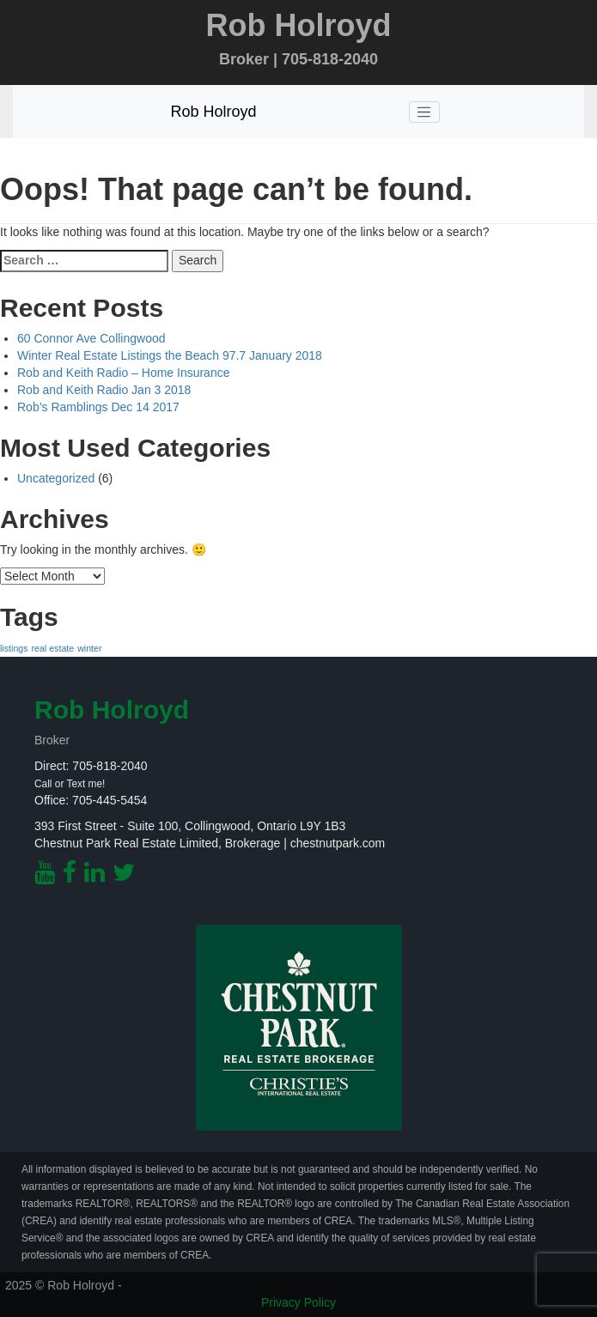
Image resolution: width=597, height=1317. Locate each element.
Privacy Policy (298, 1302)
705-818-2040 (109, 766)
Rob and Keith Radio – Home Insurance (123, 372)
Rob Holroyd (213, 111)
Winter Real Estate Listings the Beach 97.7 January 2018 (169, 355)
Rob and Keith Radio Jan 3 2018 (104, 390)
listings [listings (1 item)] (14, 648)
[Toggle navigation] (424, 112)
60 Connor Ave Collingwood (91, 338)
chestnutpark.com (338, 843)
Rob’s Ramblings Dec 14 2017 (98, 407)
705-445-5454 (109, 800)
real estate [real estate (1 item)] (52, 648)
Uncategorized (55, 478)
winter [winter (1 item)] (89, 648)
